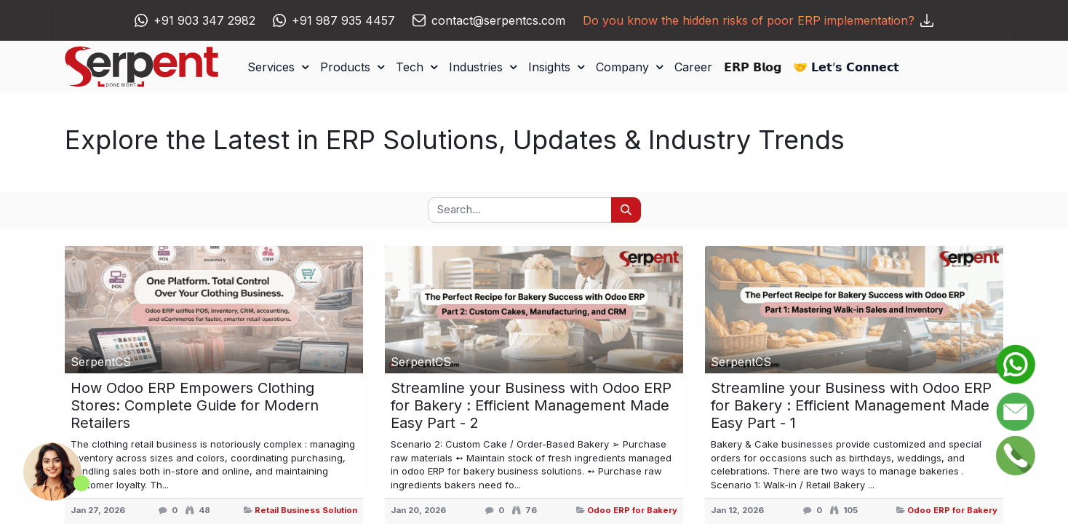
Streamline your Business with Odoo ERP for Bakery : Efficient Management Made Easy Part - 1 (851, 405)
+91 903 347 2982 (204, 20)
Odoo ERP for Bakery (632, 510)
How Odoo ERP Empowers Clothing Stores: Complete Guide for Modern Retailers (195, 405)
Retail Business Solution (306, 510)
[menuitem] (693, 67)
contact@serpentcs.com (498, 20)
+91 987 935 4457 (343, 20)
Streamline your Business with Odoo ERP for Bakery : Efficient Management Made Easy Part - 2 (531, 405)
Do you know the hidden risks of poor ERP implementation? (758, 20)
